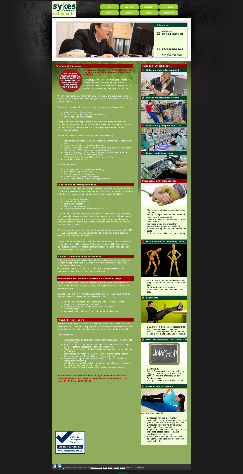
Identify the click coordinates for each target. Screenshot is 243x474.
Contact (147, 13)
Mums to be (148, 7)
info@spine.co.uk (96, 468)
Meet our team (168, 13)
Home (108, 7)
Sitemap (116, 468)
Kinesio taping (169, 7)
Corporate (128, 13)
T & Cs (105, 468)
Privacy (110, 468)
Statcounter (123, 473)
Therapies (109, 13)
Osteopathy (127, 7)
